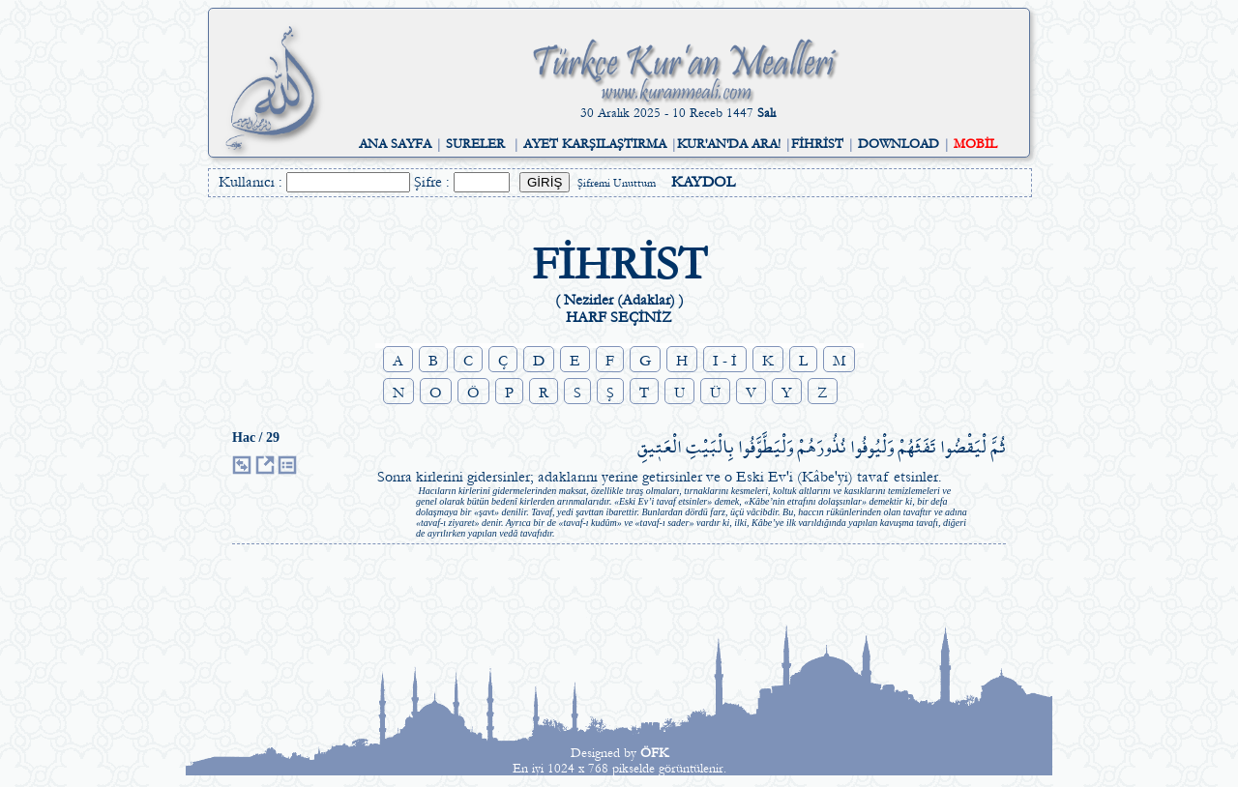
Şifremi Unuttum (616, 183)
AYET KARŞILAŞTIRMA (594, 144)
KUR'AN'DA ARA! (729, 144)
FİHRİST (817, 144)
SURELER (475, 144)
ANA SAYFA (395, 144)
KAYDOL (703, 181)
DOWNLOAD (898, 144)
